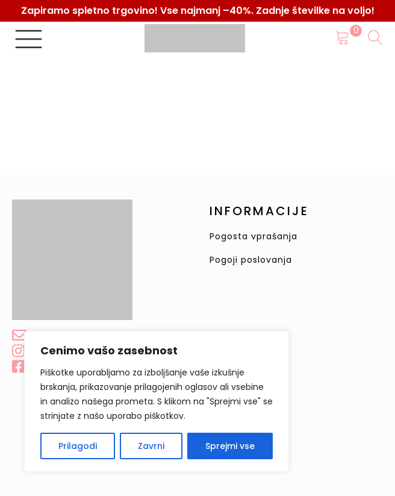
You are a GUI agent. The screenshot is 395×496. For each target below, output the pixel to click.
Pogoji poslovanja (251, 260)
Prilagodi (77, 446)
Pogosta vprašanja (253, 236)
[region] (156, 401)
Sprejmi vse (230, 446)
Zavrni (151, 446)
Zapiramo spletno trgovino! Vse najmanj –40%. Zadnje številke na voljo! (198, 10)
